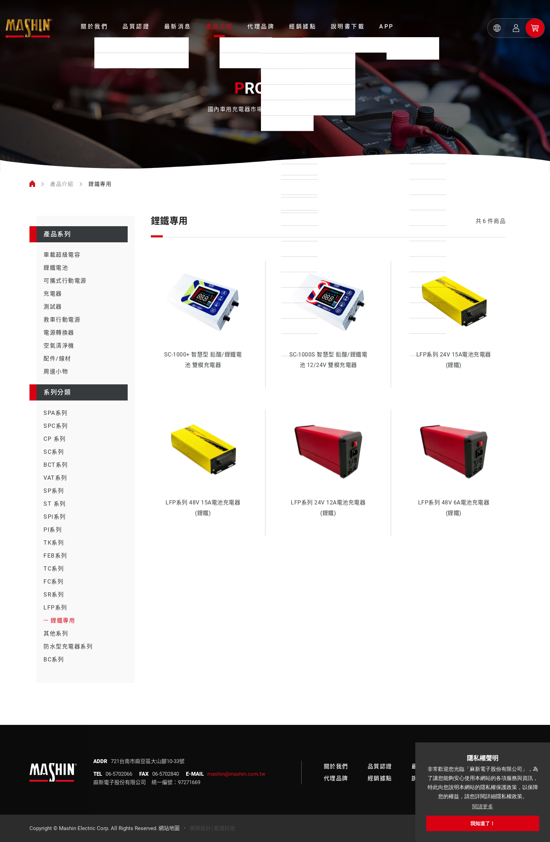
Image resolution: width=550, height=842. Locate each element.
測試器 (52, 306)
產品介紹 (219, 26)
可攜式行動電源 (65, 280)
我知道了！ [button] (482, 823)
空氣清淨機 (58, 345)
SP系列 (53, 490)
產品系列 (57, 234)
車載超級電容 (61, 254)
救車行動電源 (61, 319)
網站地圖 (169, 828)
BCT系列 (55, 465)
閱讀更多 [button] (482, 806)
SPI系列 (54, 516)
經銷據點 (302, 26)
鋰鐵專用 (63, 620)
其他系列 (55, 633)
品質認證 (136, 26)
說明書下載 (348, 26)
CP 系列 (54, 439)
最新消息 (178, 26)
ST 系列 (54, 503)
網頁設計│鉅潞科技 (212, 828)
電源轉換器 (58, 332)
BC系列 (53, 659)
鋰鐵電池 (55, 267)
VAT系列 (55, 477)
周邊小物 (55, 371)
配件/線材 (57, 358)
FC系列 (53, 581)
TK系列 (53, 542)
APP (386, 26)
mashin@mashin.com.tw (236, 774)
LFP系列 (55, 607)
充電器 (52, 293)
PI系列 (52, 529)
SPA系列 (55, 413)
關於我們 (94, 26)
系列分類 (57, 392)
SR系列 (53, 594)
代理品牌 (261, 26)
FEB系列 (55, 555)
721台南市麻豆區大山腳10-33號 (148, 761)
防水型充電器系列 (68, 646)
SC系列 (53, 452)
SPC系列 (55, 426)
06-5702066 (119, 774)
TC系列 (53, 568)
